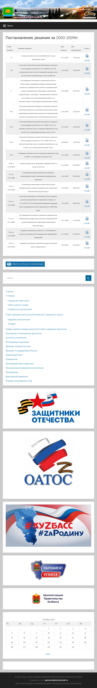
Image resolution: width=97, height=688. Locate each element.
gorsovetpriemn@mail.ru (56, 680)
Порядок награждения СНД (19, 381)
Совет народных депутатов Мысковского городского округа (34, 314)
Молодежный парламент (18, 342)
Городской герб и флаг (18, 301)
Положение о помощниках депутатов (23, 333)
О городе (10, 296)
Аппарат (12, 324)
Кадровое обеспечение (19, 319)
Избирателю (12, 359)
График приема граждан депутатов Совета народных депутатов (36, 329)
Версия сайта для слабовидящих (25, 264)
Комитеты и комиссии (16, 338)
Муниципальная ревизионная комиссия (24, 368)
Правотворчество (14, 355)
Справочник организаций (20, 309)
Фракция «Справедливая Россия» (22, 350)
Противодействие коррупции (20, 363)
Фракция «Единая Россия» (18, 346)
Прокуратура (12, 372)
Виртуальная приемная (17, 376)
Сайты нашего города (18, 305)
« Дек (47, 654)
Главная (9, 291)
